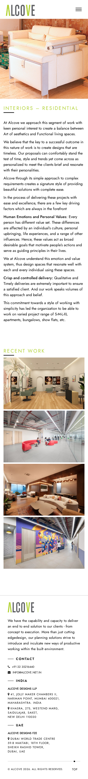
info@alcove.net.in (27, 672)
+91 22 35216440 (23, 667)
